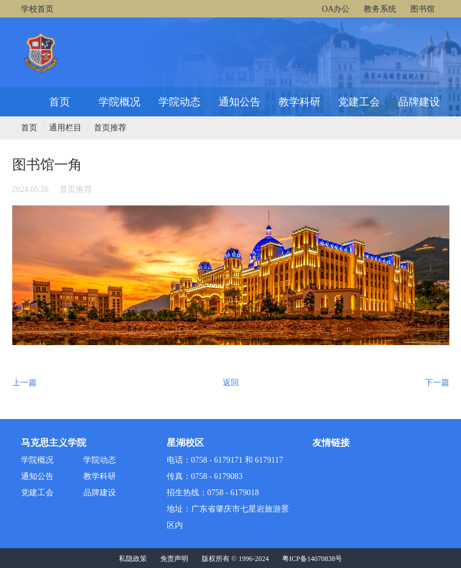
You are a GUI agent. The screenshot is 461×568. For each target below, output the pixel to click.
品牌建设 (419, 102)
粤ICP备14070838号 (312, 559)
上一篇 (24, 382)
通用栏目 (65, 127)
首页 (59, 102)
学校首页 (37, 9)
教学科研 (300, 102)
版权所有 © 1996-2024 (235, 559)
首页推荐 (110, 127)
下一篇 (437, 382)
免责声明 (174, 559)
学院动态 (179, 102)
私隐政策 (133, 559)
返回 (231, 382)
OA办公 (336, 9)
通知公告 (240, 102)
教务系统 (380, 9)
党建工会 (359, 102)
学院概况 (119, 102)
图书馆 (422, 9)
